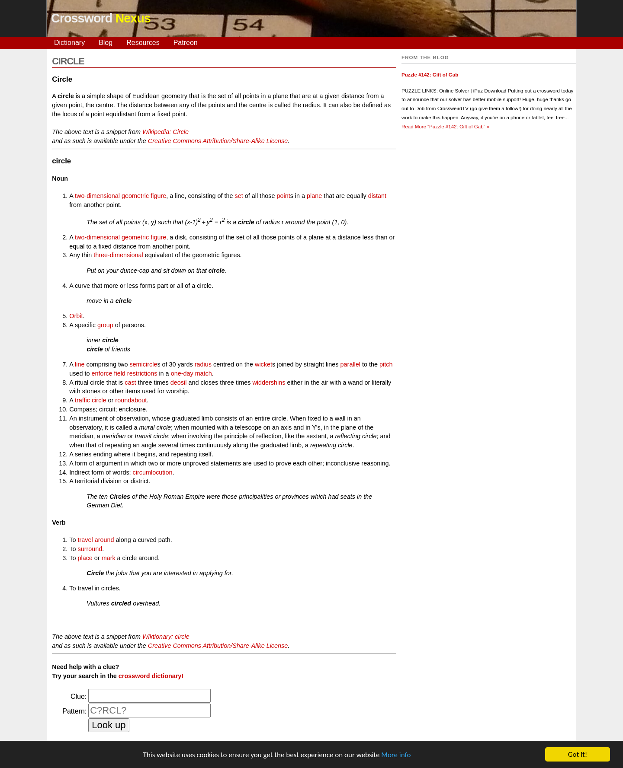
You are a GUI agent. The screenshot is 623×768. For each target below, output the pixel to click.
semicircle (143, 364)
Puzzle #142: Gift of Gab (429, 74)
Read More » (445, 126)
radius (203, 364)
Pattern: (74, 711)
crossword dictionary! (151, 675)
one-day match (191, 373)
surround (89, 548)
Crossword (101, 18)
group (105, 325)
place (84, 557)
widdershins (268, 382)
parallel (350, 364)
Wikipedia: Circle (165, 131)
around (104, 539)
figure (158, 195)
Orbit (76, 315)
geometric (135, 195)
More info (396, 755)
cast (130, 382)
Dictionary (69, 42)
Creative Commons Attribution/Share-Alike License (218, 140)
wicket (263, 364)
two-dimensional (97, 195)
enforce (101, 373)
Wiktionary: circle (165, 636)
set (239, 195)
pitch (385, 364)
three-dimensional (118, 255)
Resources (142, 42)
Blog (105, 42)
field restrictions (135, 373)
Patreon (185, 42)
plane (314, 195)
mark (109, 557)
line (79, 364)
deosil (178, 382)
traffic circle (90, 400)
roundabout (131, 400)
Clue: (79, 696)
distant (377, 195)
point (283, 195)
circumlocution (153, 472)
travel (85, 539)
